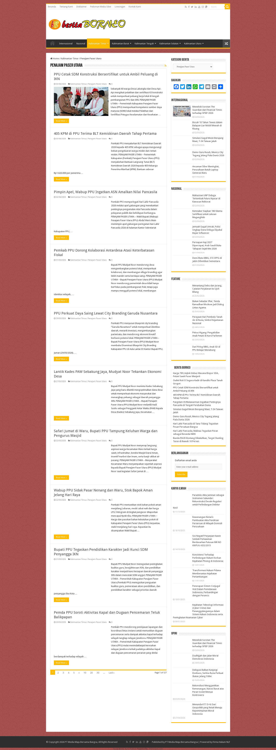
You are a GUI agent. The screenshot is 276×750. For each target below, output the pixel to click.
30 (98, 672)
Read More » (61, 121)
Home (52, 43)
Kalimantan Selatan (168, 43)
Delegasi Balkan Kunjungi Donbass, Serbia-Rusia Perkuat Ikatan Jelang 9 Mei (207, 673)
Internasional (66, 43)
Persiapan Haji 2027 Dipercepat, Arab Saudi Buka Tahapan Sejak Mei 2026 (206, 245)
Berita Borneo (182, 368)
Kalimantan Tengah (144, 43)
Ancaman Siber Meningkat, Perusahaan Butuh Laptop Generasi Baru (205, 169)
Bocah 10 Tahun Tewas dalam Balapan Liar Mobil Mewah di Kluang (207, 125)
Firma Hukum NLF (221, 742)
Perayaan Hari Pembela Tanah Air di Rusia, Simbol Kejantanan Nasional (207, 320)
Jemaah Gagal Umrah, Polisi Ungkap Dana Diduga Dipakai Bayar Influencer (207, 229)
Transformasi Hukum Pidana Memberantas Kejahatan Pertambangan (206, 573)
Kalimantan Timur (97, 43)
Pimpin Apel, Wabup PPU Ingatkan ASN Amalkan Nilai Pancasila (105, 192)
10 (85, 672)
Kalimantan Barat (120, 43)
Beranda (52, 6)
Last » (111, 672)
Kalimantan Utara (192, 43)
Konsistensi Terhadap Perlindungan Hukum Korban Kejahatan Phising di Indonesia (207, 557)
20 (91, 672)
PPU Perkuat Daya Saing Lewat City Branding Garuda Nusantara (106, 313)
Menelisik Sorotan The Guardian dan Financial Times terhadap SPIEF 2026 (207, 109)
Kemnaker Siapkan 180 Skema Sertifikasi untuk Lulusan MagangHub (207, 214)
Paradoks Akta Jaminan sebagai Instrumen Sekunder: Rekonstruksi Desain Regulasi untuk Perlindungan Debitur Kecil (198, 501)
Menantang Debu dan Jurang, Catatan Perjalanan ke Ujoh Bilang (207, 288)
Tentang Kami (66, 6)
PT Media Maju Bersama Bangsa (181, 742)
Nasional (80, 43)
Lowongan (120, 6)
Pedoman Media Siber (100, 6)
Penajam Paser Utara (97, 84)
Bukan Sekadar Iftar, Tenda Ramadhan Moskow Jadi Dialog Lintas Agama (208, 304)
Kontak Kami (135, 6)
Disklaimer (81, 6)
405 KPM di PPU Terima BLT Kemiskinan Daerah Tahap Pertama (105, 133)
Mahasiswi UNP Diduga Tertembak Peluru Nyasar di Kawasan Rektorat (206, 198)
